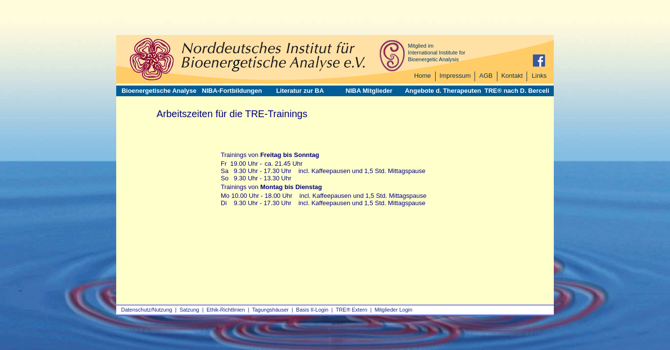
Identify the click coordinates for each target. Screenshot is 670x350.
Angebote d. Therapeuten (443, 90)
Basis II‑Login (312, 310)
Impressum (455, 75)
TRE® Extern (351, 310)
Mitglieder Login (393, 310)
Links (539, 75)
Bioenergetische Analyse (159, 90)
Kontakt (512, 75)
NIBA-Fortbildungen (232, 90)
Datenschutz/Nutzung (146, 310)
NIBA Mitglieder (369, 90)
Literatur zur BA (300, 90)
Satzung (189, 310)
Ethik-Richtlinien (226, 310)
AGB (486, 75)
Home (422, 75)
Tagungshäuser (270, 310)
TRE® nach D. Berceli (516, 90)
